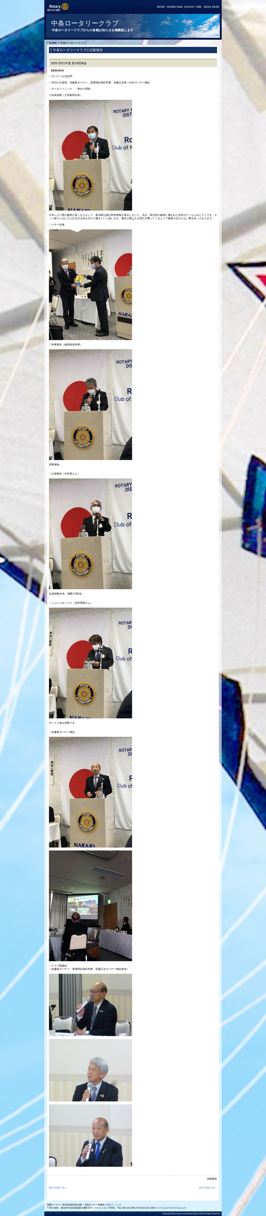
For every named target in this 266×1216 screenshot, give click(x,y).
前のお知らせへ (58, 1187)
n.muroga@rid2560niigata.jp (171, 1208)
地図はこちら (113, 1204)
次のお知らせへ (208, 1187)
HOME (53, 43)
